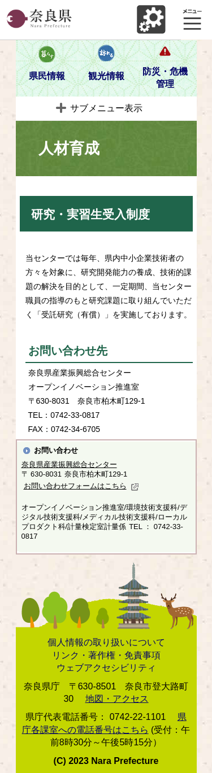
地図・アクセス (117, 699)
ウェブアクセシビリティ (106, 667)
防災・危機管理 (165, 78)
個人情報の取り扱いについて (106, 642)
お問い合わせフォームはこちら (81, 486)
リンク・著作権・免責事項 (106, 655)
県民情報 (47, 76)
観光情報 (106, 76)
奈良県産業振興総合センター (69, 464)
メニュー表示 (192, 20)
